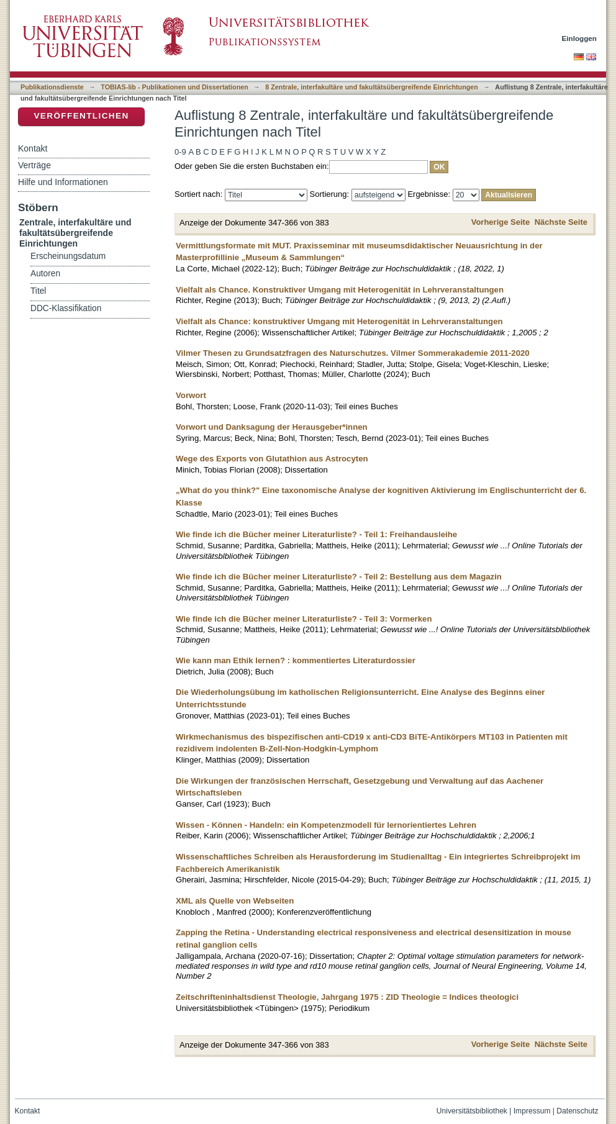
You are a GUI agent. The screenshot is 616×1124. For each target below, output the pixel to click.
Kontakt (32, 148)
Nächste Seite (561, 222)
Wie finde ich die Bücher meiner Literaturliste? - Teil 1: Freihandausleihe (316, 534)
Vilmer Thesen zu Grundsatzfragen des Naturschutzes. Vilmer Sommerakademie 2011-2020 (353, 353)
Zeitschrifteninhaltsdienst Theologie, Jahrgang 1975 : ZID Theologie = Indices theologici (347, 997)
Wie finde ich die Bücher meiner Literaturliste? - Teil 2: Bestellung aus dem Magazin (339, 576)
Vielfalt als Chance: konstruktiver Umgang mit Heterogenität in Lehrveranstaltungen (339, 321)
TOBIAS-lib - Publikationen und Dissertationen (174, 87)
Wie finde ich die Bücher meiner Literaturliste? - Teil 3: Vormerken (304, 618)
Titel (38, 291)
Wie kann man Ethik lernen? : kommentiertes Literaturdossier (295, 660)
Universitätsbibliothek (472, 1111)
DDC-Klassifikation (65, 308)
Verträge (34, 165)
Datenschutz (577, 1111)
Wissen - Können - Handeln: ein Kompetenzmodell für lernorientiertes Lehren (326, 825)
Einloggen (579, 38)
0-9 (180, 151)
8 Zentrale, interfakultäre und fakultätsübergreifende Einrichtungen (371, 87)
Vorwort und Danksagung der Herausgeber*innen (272, 427)
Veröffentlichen (81, 115)
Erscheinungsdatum (68, 256)
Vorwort (191, 395)
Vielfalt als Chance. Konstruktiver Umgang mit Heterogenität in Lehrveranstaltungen (340, 289)
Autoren (45, 273)
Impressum (532, 1111)
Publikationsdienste (52, 87)
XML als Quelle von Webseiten (235, 900)
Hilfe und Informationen (63, 182)
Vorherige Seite (500, 222)
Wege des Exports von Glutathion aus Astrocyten (272, 458)
